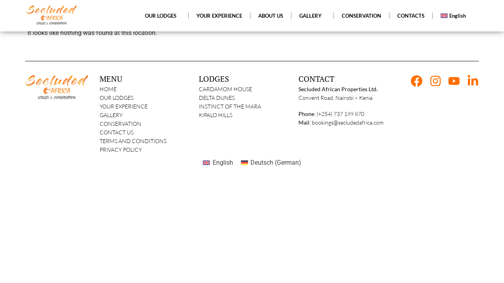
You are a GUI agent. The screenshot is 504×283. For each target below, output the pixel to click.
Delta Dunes (217, 97)
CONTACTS (410, 16)
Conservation (120, 123)
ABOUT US (270, 16)
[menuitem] (455, 16)
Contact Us (116, 132)
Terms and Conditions (133, 141)
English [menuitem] (223, 162)
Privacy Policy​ (121, 149)
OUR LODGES (162, 16)
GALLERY (312, 16)
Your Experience (124, 106)
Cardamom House (225, 89)
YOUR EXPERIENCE (219, 16)
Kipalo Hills (215, 115)
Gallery (111, 115)
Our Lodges (116, 97)
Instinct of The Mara (230, 106)
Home (108, 89)
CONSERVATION (361, 16)
